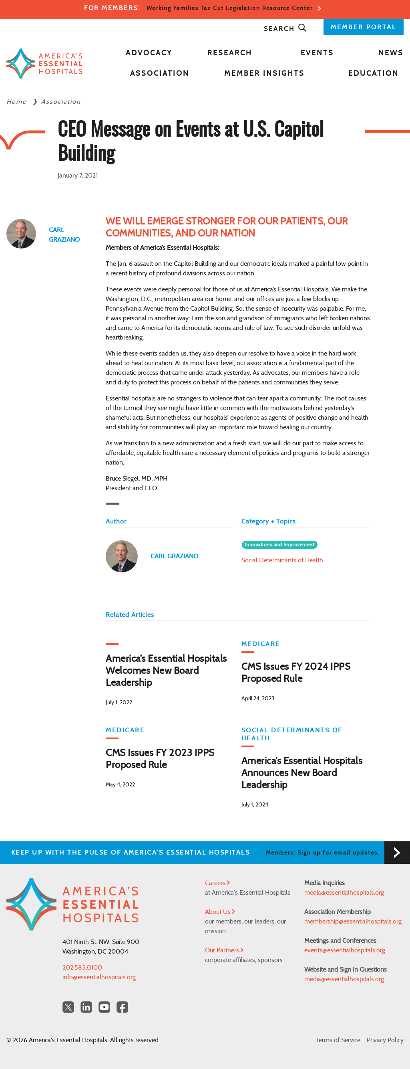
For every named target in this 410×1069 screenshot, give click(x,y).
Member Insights (264, 73)
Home (17, 102)
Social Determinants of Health (282, 560)
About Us (220, 912)
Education (373, 73)
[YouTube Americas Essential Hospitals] (104, 1007)
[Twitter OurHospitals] (68, 1007)
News (391, 53)
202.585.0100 (82, 967)
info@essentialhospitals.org (99, 977)
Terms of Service (338, 1040)
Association (159, 73)
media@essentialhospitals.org (344, 892)
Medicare (260, 644)
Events (317, 53)
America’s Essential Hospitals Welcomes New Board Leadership (166, 671)
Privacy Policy (385, 1040)
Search (285, 29)
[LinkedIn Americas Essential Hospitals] (86, 1007)
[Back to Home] (44, 63)
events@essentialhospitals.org (344, 950)
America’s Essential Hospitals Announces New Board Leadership (302, 773)
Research (229, 53)
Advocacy (149, 53)
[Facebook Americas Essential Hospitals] (122, 1007)
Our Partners (224, 950)
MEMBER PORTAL (363, 27)
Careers (217, 883)
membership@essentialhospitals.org (353, 921)
